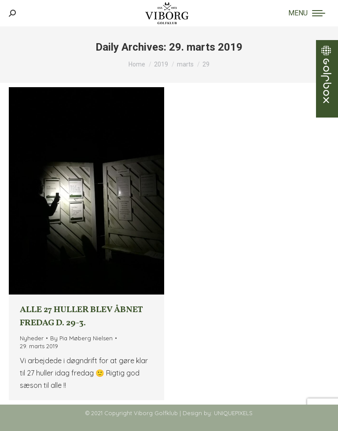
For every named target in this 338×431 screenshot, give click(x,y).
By (81, 338)
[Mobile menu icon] (306, 13)
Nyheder (32, 338)
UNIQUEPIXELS (233, 412)
